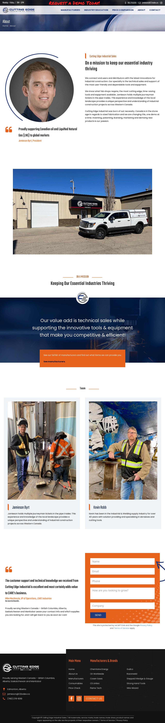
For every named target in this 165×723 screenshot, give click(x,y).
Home (5, 26)
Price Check (74, 688)
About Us (73, 673)
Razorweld (132, 673)
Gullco (130, 669)
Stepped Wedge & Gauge (140, 678)
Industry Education (96, 10)
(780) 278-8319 (14, 698)
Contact (154, 10)
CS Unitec (95, 683)
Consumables (76, 683)
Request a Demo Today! (74, 3)
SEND (98, 615)
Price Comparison (123, 10)
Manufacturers (70, 10)
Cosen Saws (96, 678)
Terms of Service (121, 628)
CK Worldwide (97, 673)
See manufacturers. (54, 361)
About (141, 10)
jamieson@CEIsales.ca (150, 3)
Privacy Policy (146, 625)
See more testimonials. (12, 601)
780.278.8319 (131, 3)
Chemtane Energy (99, 669)
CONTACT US (94, 698)
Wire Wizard (132, 688)
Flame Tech (96, 688)
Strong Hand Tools (136, 683)
